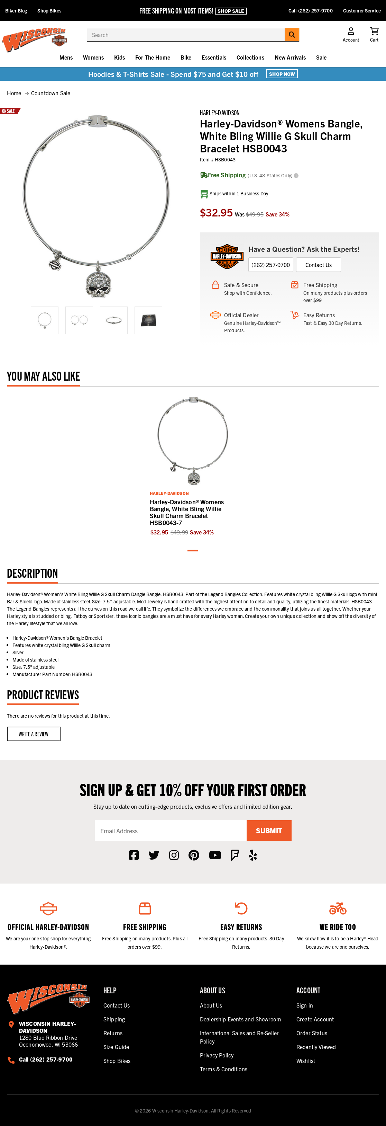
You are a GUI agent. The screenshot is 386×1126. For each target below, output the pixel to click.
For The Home (152, 57)
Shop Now (282, 74)
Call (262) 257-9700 (310, 10)
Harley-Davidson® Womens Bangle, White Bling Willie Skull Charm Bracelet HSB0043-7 (187, 512)
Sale (321, 57)
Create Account (315, 1019)
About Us (211, 1005)
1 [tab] (193, 551)
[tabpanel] (193, 464)
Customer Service (362, 10)
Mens (66, 57)
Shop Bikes (49, 10)
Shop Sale (231, 11)
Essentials (214, 57)
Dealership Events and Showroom (240, 1019)
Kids (119, 57)
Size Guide (116, 1046)
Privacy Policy (216, 1055)
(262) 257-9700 (270, 264)
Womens (93, 57)
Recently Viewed (316, 1046)
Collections (250, 57)
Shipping (114, 1019)
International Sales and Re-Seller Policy (239, 1037)
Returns (112, 1032)
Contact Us (318, 264)
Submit (269, 830)
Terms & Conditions (223, 1068)
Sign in (304, 1005)
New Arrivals (290, 57)
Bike (186, 57)
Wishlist (305, 1060)
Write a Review (34, 734)
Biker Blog (16, 10)
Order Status (311, 1032)
